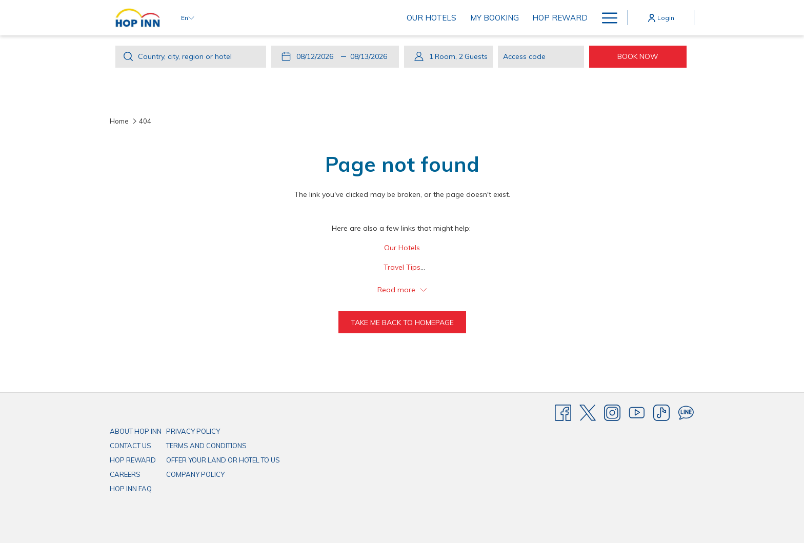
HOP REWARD (133, 460)
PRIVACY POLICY (193, 431)
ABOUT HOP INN (136, 431)
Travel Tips (402, 267)
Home (119, 121)
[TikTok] (661, 412)
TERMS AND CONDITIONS (206, 445)
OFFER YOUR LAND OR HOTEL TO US (223, 460)
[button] (316, 56)
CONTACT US (130, 445)
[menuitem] (279, 17)
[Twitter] (587, 412)
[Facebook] (563, 412)
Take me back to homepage (402, 322)
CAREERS (125, 474)
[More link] (605, 17)
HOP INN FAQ (131, 489)
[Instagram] (612, 412)
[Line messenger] (686, 412)
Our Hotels (402, 247)
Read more (402, 289)
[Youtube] (637, 412)
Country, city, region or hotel (185, 56)
